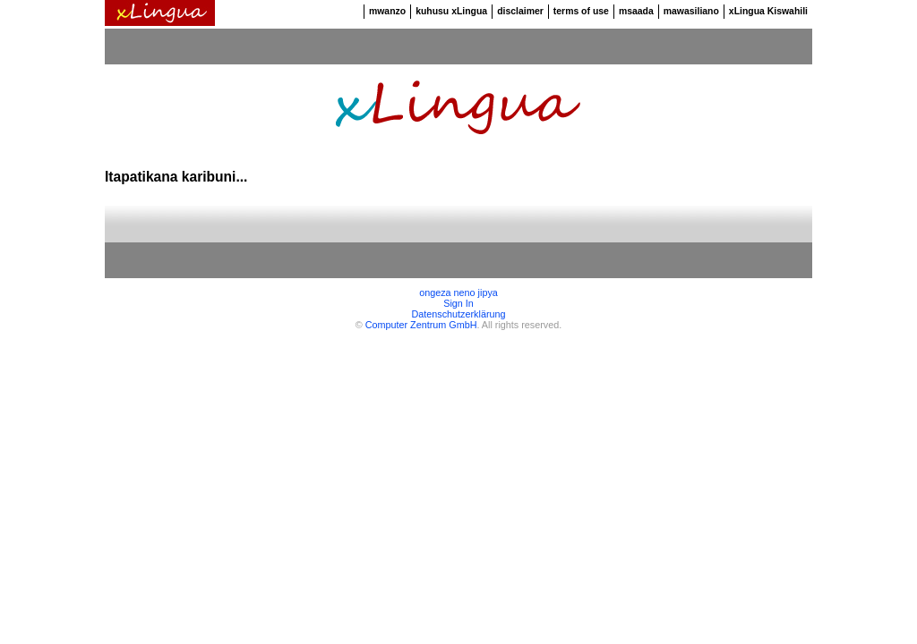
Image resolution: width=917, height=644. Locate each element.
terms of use (581, 11)
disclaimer (520, 11)
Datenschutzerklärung (458, 314)
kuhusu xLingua (451, 11)
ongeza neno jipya (458, 292)
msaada (636, 11)
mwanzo (387, 11)
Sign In (458, 303)
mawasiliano (691, 11)
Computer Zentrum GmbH (421, 324)
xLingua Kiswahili (768, 11)
